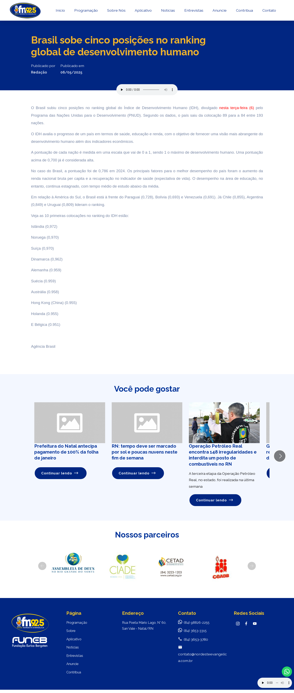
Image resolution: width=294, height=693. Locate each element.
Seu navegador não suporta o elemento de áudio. (147, 89)
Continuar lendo (60, 473)
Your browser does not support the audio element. (274, 683)
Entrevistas (193, 11)
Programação (86, 11)
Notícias (168, 11)
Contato (269, 11)
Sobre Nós (116, 11)
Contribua (244, 11)
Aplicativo (143, 11)
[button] (42, 566)
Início (60, 11)
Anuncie (220, 11)
